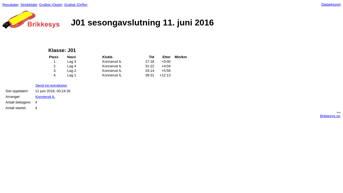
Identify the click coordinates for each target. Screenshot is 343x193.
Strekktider (29, 5)
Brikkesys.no (330, 116)
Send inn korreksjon (51, 85)
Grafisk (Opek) (50, 5)
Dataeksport (331, 4)
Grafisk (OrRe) (75, 5)
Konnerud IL (45, 97)
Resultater (10, 5)
